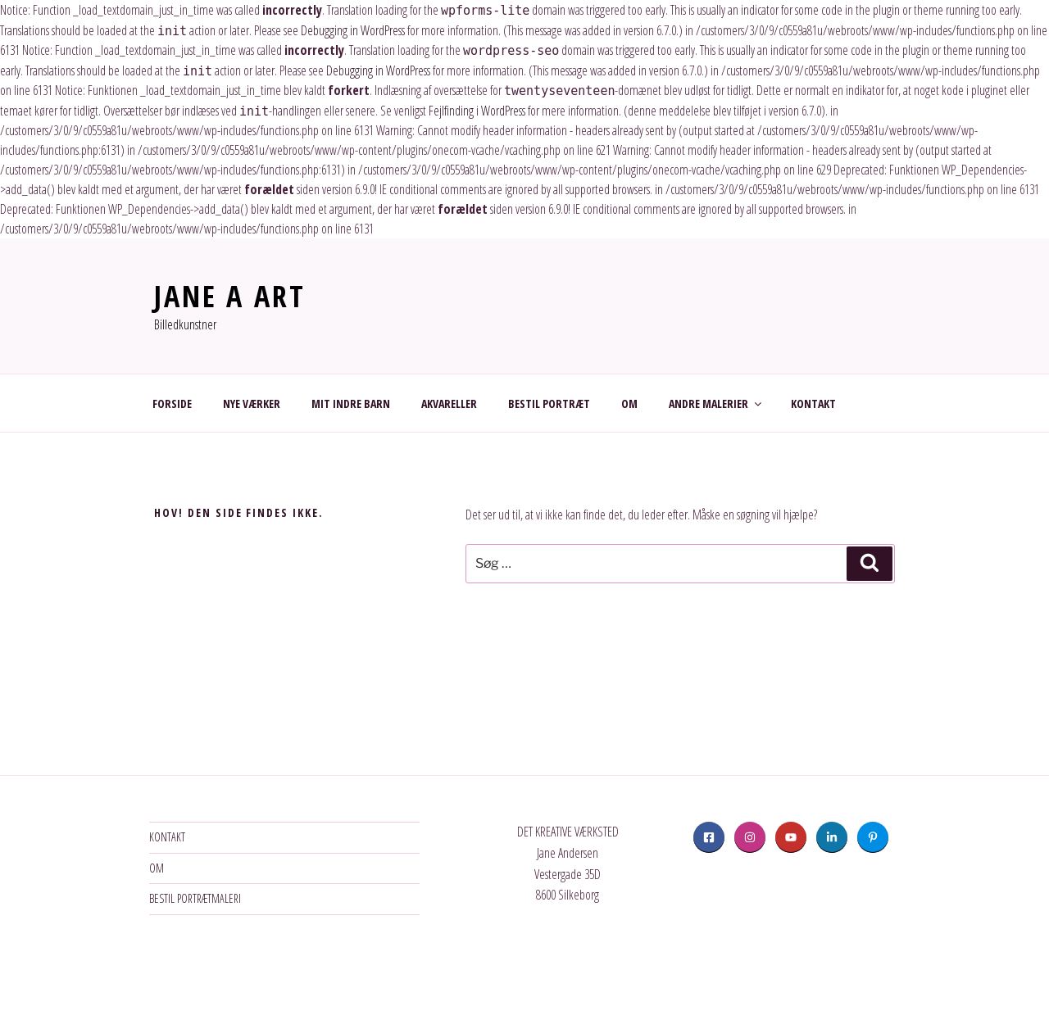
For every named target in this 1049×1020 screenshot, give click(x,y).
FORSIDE (172, 403)
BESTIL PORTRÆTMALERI (195, 898)
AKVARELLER (449, 403)
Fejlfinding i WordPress (477, 111)
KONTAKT (813, 403)
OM (629, 403)
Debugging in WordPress (353, 30)
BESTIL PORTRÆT (549, 403)
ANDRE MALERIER (716, 403)
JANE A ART (230, 296)
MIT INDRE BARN (350, 403)
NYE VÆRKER (251, 403)
